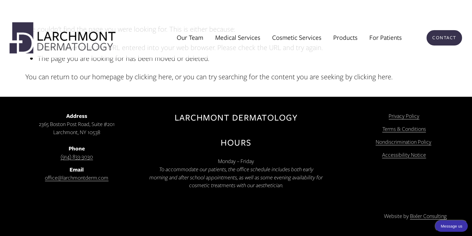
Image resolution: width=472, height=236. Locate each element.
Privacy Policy (404, 116)
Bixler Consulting (428, 216)
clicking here (153, 76)
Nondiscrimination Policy (403, 142)
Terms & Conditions (404, 129)
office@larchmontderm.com (76, 178)
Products (345, 37)
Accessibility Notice (404, 155)
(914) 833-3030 (77, 157)
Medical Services (237, 37)
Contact (444, 37)
